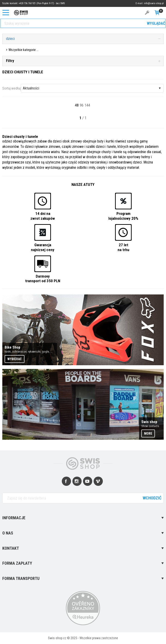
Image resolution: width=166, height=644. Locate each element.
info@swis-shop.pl (154, 3)
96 (81, 105)
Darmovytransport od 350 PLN (42, 278)
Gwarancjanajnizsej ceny (42, 247)
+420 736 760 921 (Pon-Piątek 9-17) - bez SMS (42, 3)
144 (87, 105)
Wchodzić (152, 498)
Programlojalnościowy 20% (123, 215)
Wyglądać (156, 23)
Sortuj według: (12, 88)
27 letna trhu (123, 247)
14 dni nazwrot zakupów (42, 215)
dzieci (10, 38)
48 (77, 105)
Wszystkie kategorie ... (24, 50)
